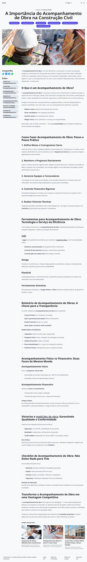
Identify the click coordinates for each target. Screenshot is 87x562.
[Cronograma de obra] (27, 23)
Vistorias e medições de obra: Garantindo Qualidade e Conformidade (9, 107)
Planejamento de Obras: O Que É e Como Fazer (52, 542)
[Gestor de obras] (14, 23)
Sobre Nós (44, 558)
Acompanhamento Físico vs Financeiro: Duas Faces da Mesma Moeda (10, 102)
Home (4, 3)
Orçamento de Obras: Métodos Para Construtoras (31, 542)
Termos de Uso (79, 558)
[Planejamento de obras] (43, 26)
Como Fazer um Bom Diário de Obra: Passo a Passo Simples (74, 543)
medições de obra (47, 416)
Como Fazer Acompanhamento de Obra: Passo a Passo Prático (9, 87)
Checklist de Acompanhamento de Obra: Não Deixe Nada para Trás (9, 112)
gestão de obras (61, 240)
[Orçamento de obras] (54, 23)
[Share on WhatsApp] (12, 74)
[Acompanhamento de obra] (70, 23)
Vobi (24, 235)
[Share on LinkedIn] (6, 74)
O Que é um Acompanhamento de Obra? (9, 82)
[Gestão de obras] (41, 23)
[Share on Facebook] (9, 74)
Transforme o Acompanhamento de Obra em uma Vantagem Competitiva (10, 116)
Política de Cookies (67, 558)
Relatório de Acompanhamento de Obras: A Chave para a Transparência (9, 97)
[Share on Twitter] (3, 74)
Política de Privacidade (54, 558)
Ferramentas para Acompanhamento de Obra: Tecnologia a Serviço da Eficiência (9, 92)
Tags (67, 3)
